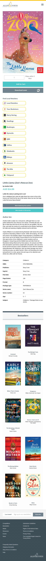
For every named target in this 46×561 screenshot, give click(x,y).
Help (4, 552)
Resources (6, 531)
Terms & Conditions (28, 531)
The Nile (10, 169)
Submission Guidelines (29, 523)
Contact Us (26, 526)
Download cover (21, 90)
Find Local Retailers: (10, 99)
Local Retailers (12, 103)
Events (5, 533)
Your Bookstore (12, 109)
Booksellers (6, 526)
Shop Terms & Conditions (9, 549)
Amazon (10, 163)
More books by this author (23, 205)
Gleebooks (11, 151)
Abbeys (9, 157)
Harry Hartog (11, 115)
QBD (8, 139)
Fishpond (10, 175)
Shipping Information (8, 547)
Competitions (6, 523)
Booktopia (11, 127)
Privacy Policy (27, 533)
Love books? (8, 514)
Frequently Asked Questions (10, 544)
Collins (9, 145)
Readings (10, 121)
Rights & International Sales (30, 528)
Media (4, 528)
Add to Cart (20, 84)
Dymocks (10, 133)
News (4, 536)
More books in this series (23, 210)
